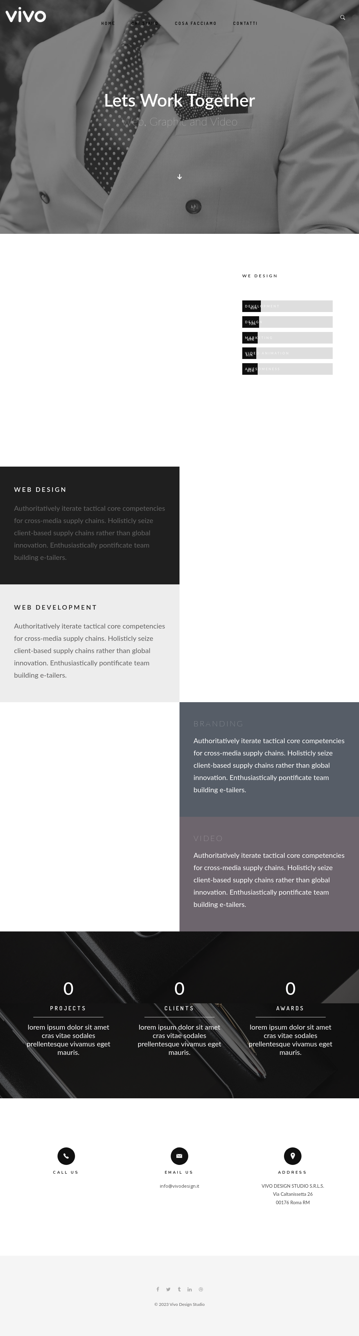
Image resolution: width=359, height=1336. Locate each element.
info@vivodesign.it (179, 1186)
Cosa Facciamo (196, 23)
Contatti (245, 23)
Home (108, 23)
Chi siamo (145, 23)
